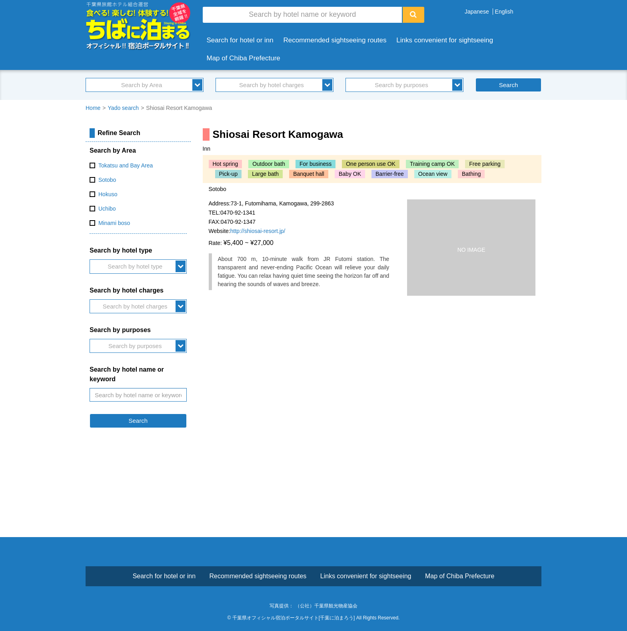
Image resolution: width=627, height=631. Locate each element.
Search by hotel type (135, 266)
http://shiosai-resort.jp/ (258, 231)
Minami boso (114, 223)
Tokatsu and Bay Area (125, 165)
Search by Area (141, 85)
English (504, 11)
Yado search (123, 108)
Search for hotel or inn (240, 40)
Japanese (477, 11)
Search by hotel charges (271, 85)
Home (93, 108)
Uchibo (107, 208)
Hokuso (107, 194)
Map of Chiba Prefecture (243, 58)
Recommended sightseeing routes (335, 40)
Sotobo (107, 180)
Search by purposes (401, 85)
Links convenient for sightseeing (444, 40)
